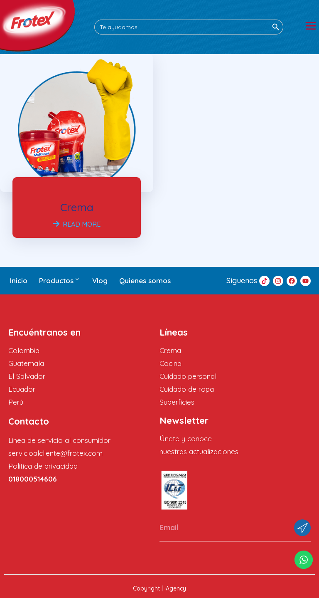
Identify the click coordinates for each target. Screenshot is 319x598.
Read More (77, 224)
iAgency (175, 588)
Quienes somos (145, 280)
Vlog (100, 280)
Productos (60, 280)
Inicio (18, 280)
